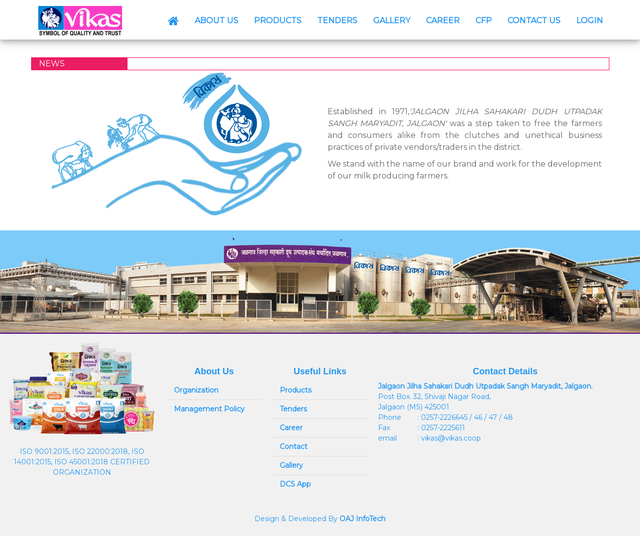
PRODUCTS (277, 20)
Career (291, 427)
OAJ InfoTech (362, 518)
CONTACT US (534, 20)
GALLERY (391, 20)
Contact (293, 446)
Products (295, 390)
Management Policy (209, 408)
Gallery (291, 465)
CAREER (443, 20)
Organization (196, 390)
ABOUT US (216, 20)
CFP (483, 20)
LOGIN (589, 20)
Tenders (293, 408)
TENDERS (337, 20)
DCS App (295, 484)
